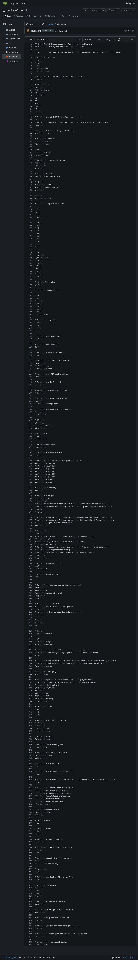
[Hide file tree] (4, 24)
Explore (14, 3)
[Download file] (115, 39)
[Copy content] (119, 39)
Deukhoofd (12, 10)
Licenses (126, 957)
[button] (43, 24)
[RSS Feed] (86, 10)
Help (24, 3)
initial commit (61, 31)
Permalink (88, 40)
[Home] (5, 3)
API (133, 957)
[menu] (116, 957)
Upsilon (25, 10)
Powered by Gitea (10, 957)
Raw (78, 40)
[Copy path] (66, 24)
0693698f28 (48, 31)
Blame (98, 40)
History (107, 40)
